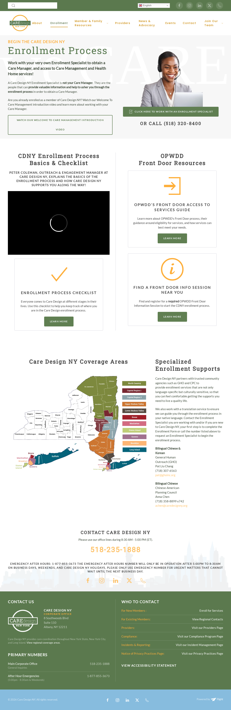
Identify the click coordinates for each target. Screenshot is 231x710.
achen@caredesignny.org (171, 505)
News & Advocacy (147, 23)
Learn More (59, 321)
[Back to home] (20, 23)
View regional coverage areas (43, 642)
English (145, 5)
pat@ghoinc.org (165, 475)
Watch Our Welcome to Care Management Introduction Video (60, 125)
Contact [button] (189, 23)
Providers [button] (122, 23)
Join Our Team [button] (213, 23)
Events (170, 23)
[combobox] (32, 5)
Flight (217, 699)
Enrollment (59, 23)
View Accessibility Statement (148, 665)
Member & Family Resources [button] (91, 23)
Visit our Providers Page (207, 627)
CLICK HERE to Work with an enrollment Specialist (171, 112)
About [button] (37, 23)
